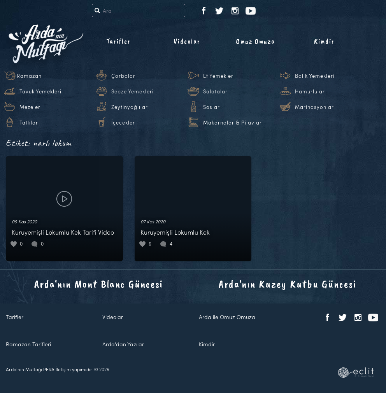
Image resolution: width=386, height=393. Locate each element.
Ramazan (29, 75)
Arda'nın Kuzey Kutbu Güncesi (287, 284)
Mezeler (29, 107)
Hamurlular (310, 91)
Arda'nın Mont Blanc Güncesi (98, 284)
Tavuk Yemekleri (40, 91)
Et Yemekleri (219, 75)
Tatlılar (28, 122)
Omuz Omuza (255, 41)
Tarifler (118, 41)
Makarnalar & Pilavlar (232, 122)
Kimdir (324, 41)
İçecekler (123, 122)
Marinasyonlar (314, 107)
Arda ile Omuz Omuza (227, 317)
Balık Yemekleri (315, 75)
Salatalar (215, 91)
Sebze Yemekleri (132, 91)
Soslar (211, 107)
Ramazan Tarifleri (28, 344)
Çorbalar (123, 75)
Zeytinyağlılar (129, 107)
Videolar (187, 41)
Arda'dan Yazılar (123, 344)
